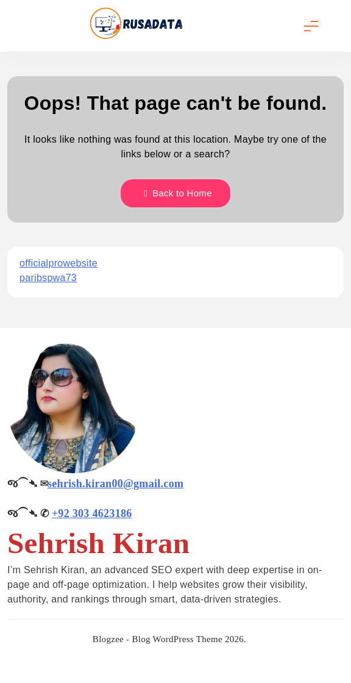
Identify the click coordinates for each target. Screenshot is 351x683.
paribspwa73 (48, 278)
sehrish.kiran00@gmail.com (115, 483)
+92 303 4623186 (92, 513)
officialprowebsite (59, 263)
